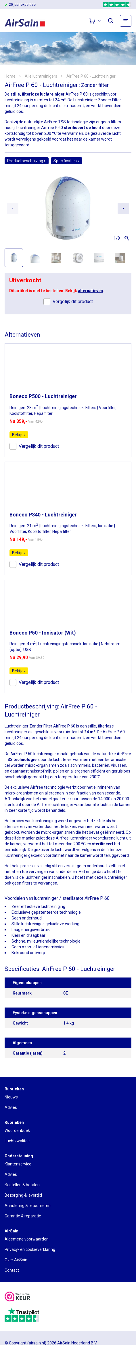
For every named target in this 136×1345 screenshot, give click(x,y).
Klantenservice (18, 1164)
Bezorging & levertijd (23, 1195)
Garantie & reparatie (23, 1216)
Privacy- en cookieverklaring (30, 1249)
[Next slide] (123, 208)
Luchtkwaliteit (17, 1141)
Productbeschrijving (26, 160)
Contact (12, 1270)
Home (10, 76)
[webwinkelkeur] (17, 1297)
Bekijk (19, 434)
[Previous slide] (12, 208)
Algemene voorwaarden (27, 1239)
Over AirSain (16, 1260)
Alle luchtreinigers (41, 76)
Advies (11, 1107)
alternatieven (90, 290)
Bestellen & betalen (22, 1184)
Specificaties (66, 160)
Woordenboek (17, 1130)
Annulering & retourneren (28, 1205)
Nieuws (11, 1097)
